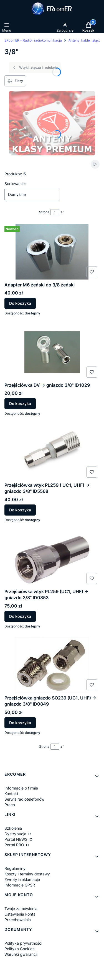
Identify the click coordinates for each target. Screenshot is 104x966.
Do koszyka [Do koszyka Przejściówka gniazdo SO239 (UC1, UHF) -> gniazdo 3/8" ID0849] (20, 722)
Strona (44, 212)
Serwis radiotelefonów (24, 799)
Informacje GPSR (19, 885)
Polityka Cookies (19, 948)
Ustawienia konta (19, 914)
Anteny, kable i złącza (86, 40)
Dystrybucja (15, 833)
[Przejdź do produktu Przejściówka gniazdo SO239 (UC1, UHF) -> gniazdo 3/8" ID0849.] (52, 665)
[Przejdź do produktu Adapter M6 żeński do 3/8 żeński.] (52, 252)
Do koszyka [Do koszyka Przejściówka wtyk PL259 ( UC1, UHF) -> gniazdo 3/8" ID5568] (20, 510)
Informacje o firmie (21, 788)
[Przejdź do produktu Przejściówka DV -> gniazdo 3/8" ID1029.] (52, 352)
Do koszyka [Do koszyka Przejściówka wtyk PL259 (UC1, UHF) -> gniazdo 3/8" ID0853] (20, 616)
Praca (9, 804)
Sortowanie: (15, 183)
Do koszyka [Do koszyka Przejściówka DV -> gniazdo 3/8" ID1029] (20, 403)
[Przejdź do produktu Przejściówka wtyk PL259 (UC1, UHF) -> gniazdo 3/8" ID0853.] (52, 558)
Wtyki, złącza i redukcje (35, 67)
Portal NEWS (16, 839)
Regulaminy (15, 868)
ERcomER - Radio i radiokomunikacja (33, 40)
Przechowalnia (17, 919)
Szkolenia (13, 828)
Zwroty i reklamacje (22, 879)
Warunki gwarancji (20, 954)
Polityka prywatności (23, 943)
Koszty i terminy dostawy (27, 874)
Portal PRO (14, 844)
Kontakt (11, 793)
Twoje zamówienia (20, 908)
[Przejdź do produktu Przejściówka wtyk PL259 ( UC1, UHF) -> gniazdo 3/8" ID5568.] (52, 452)
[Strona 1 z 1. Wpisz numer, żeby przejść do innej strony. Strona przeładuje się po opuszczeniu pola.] (54, 212)
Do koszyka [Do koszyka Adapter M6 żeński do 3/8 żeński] (20, 303)
